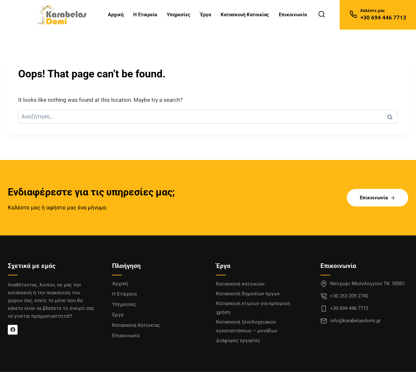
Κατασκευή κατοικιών (240, 284)
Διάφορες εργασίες (238, 340)
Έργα (205, 15)
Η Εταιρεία (145, 15)
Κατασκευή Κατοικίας (245, 15)
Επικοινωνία (293, 15)
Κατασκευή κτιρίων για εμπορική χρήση (253, 307)
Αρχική (116, 15)
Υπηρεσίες (178, 15)
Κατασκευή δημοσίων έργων (248, 294)
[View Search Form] (321, 14)
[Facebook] (13, 330)
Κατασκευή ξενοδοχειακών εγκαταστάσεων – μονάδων (246, 326)
